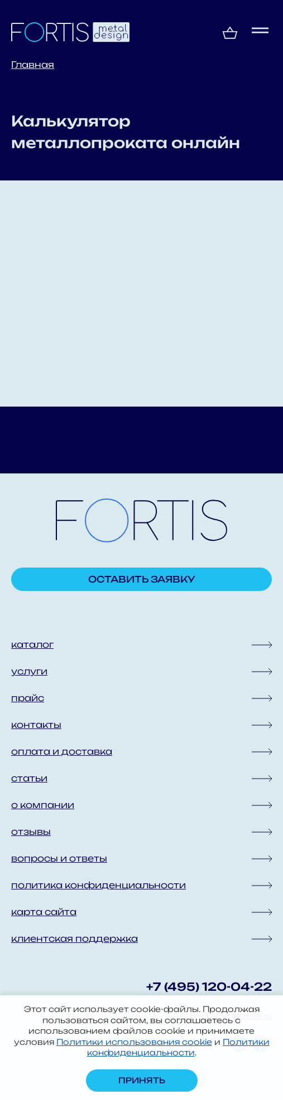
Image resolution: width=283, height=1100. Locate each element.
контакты (36, 724)
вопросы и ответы (59, 858)
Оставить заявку (141, 579)
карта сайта (43, 911)
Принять (141, 1080)
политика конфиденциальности (98, 885)
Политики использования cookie (134, 1042)
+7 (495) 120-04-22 (209, 987)
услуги (29, 671)
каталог (32, 644)
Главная (32, 64)
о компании (42, 804)
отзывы (31, 831)
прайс (27, 697)
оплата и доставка (61, 751)
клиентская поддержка (74, 938)
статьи (29, 778)
